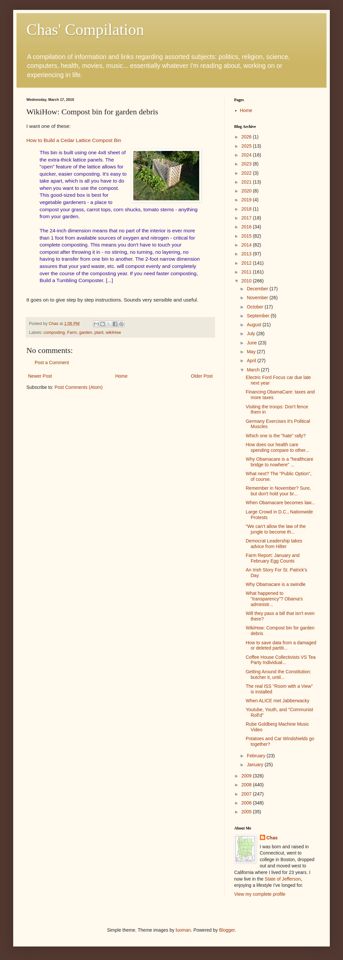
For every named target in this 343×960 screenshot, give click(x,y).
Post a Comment (52, 362)
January (256, 764)
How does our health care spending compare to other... (277, 447)
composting (54, 332)
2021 (247, 182)
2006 (247, 802)
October (256, 306)
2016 (247, 226)
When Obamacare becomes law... (280, 502)
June (252, 342)
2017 (247, 217)
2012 (247, 263)
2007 (247, 794)
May (252, 351)
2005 (247, 811)
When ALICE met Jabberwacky (277, 700)
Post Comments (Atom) (79, 387)
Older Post (202, 376)
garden (85, 332)
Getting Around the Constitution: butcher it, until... (278, 674)
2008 (247, 784)
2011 (247, 272)
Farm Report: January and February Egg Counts (272, 558)
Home (121, 376)
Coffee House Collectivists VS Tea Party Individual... (281, 660)
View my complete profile (259, 894)
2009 (247, 775)
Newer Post (40, 376)
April (252, 360)
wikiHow (113, 332)
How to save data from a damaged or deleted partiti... (281, 645)
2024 (247, 155)
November (258, 297)
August (254, 324)
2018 (247, 209)
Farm (72, 332)
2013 (247, 253)
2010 (247, 280)
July (251, 333)
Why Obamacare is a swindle (275, 584)
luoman (183, 930)
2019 (247, 199)
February (256, 755)
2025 (247, 146)
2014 (247, 244)
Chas (272, 837)
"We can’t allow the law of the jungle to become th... (276, 529)
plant (98, 332)
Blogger (226, 930)
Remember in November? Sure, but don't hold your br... (278, 490)
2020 (247, 190)
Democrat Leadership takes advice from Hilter (274, 543)
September (258, 315)
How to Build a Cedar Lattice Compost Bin (73, 140)
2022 (247, 173)
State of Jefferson (283, 879)
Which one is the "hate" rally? (276, 435)
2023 (247, 163)
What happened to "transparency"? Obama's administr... (274, 599)
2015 (247, 236)
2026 (247, 136)
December (258, 288)
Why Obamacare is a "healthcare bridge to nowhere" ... (279, 461)
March (254, 369)
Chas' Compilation (85, 29)
